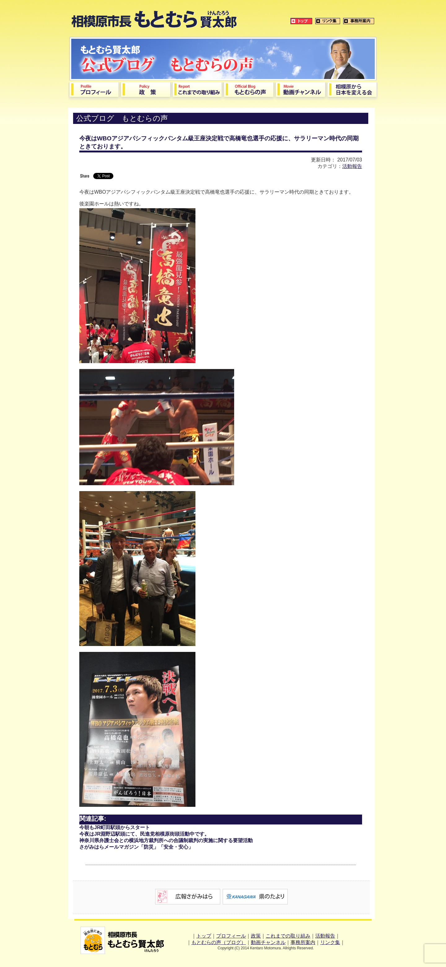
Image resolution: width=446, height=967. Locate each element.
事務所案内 (303, 942)
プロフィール (231, 935)
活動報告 (352, 166)
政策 (256, 935)
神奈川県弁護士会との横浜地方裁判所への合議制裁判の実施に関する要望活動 (166, 840)
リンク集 (330, 942)
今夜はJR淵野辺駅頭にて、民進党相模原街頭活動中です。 (144, 834)
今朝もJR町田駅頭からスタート (114, 827)
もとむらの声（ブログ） (218, 942)
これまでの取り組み (288, 935)
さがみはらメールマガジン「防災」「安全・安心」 (136, 847)
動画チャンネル (268, 942)
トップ (203, 935)
